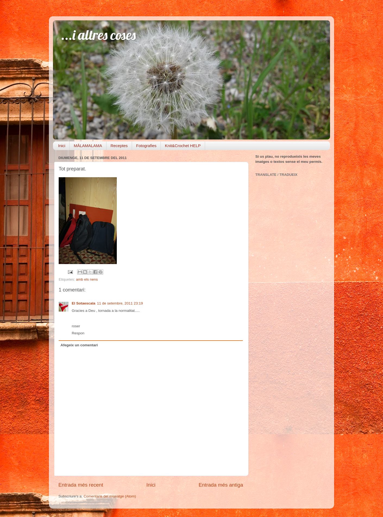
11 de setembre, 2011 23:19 (120, 303)
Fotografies (146, 145)
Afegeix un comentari (79, 345)
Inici (61, 145)
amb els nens (87, 279)
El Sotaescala (83, 303)
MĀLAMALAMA (88, 145)
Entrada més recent (80, 485)
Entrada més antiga (221, 485)
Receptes (119, 145)
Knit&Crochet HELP (183, 145)
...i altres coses (98, 34)
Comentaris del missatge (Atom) (110, 496)
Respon (78, 333)
